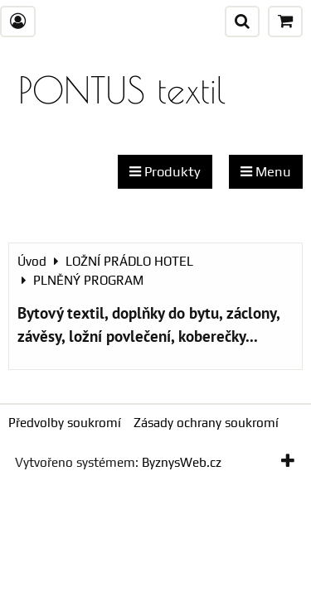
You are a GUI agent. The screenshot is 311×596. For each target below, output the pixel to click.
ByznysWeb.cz (181, 462)
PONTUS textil (122, 90)
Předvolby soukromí (64, 423)
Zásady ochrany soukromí (206, 423)
